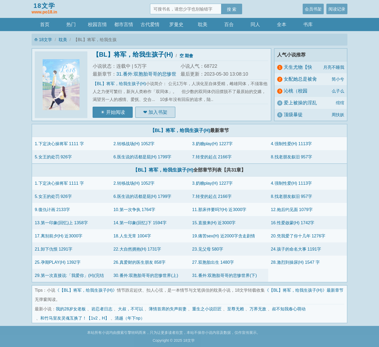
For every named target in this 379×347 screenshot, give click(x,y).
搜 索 (232, 9)
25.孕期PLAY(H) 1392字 (58, 262)
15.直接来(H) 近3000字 (214, 222)
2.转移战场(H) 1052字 (133, 143)
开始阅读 (115, 112)
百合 (229, 24)
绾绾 (340, 102)
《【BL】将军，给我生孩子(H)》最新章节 (304, 290)
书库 (308, 24)
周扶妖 (338, 114)
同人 (255, 24)
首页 (44, 24)
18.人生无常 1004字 (132, 235)
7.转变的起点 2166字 (212, 156)
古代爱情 (150, 24)
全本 (281, 24)
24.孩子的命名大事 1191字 (296, 249)
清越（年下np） (130, 318)
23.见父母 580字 (207, 249)
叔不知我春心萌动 (289, 308)
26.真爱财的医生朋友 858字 (139, 262)
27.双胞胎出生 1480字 (213, 262)
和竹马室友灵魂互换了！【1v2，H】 (74, 318)
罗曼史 (176, 24)
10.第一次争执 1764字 (134, 209)
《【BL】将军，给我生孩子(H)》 (86, 290)
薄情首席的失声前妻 (168, 308)
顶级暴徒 (293, 114)
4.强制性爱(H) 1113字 (291, 143)
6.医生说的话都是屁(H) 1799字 (142, 156)
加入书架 (157, 112)
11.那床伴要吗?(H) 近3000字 (219, 209)
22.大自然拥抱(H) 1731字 (137, 249)
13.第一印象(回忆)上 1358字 (61, 222)
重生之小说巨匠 (207, 308)
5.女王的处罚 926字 (53, 156)
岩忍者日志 (101, 308)
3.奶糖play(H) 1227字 (212, 143)
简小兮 (338, 79)
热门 (71, 24)
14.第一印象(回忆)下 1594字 (140, 222)
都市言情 (123, 24)
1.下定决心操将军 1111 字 (59, 143)
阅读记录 (336, 9)
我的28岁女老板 (71, 308)
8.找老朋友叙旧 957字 (291, 156)
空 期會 (186, 55)
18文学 (44, 8)
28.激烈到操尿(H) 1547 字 (295, 262)
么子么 (338, 91)
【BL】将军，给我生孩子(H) (133, 54)
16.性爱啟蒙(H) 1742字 (292, 222)
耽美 (202, 24)
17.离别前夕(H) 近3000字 (58, 235)
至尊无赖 (235, 308)
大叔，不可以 (130, 308)
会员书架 (313, 9)
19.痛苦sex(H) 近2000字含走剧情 (223, 235)
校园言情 (97, 24)
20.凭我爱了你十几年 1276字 (298, 235)
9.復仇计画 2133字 (52, 209)
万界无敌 (258, 308)
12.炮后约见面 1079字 (292, 209)
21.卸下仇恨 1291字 (53, 249)
